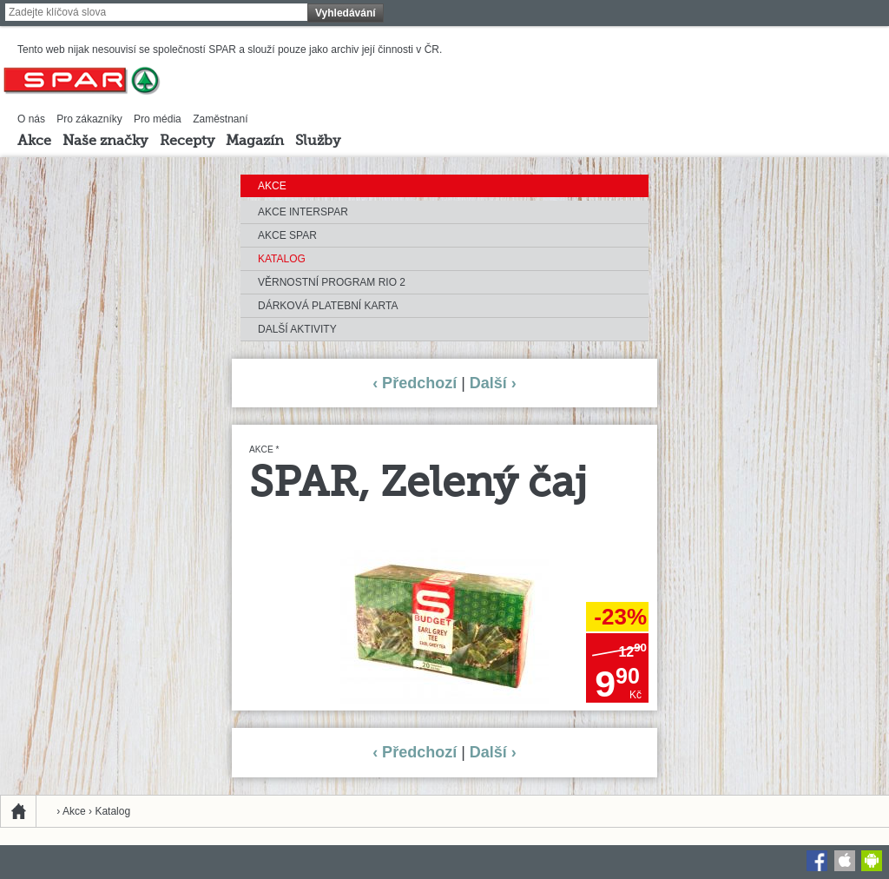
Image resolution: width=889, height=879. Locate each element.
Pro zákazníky (89, 119)
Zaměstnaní (220, 119)
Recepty (187, 142)
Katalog (282, 259)
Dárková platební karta (328, 306)
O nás (31, 119)
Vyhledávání (345, 13)
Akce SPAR (287, 235)
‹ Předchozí (414, 383)
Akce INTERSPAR (303, 212)
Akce (34, 142)
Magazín (255, 142)
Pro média (157, 119)
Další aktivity (297, 329)
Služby (317, 142)
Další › (493, 383)
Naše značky (105, 142)
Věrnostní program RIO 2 (331, 282)
